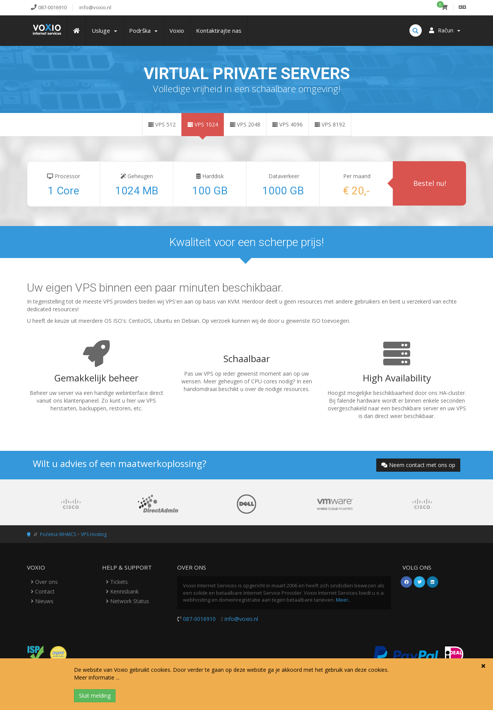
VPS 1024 (203, 124)
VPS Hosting (94, 534)
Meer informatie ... (96, 677)
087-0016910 (199, 618)
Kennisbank (122, 591)
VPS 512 (162, 124)
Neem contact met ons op (418, 465)
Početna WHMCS (58, 534)
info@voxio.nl (241, 618)
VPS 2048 (245, 124)
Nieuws (42, 601)
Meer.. (343, 599)
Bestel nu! (429, 183)
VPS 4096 (287, 124)
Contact (43, 591)
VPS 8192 (330, 124)
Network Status (127, 601)
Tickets (117, 581)
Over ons (44, 581)
